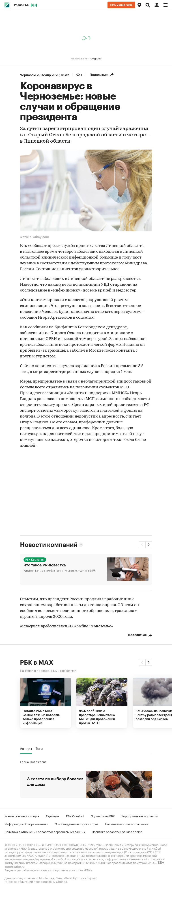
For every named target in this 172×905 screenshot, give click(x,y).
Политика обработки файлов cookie (117, 831)
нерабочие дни (116, 599)
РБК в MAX (36, 662)
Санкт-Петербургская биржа (76, 877)
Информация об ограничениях (26, 823)
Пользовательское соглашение (126, 823)
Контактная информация (21, 816)
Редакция (52, 816)
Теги (39, 748)
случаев (66, 366)
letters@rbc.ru (14, 866)
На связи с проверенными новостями (48, 670)
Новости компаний (48, 545)
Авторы (26, 748)
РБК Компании (34, 559)
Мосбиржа (46, 877)
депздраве (116, 327)
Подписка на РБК (103, 816)
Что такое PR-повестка (45, 565)
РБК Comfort (75, 816)
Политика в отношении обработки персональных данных (44, 831)
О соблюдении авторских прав (76, 823)
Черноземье (29, 74)
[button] (142, 544)
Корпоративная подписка (139, 816)
